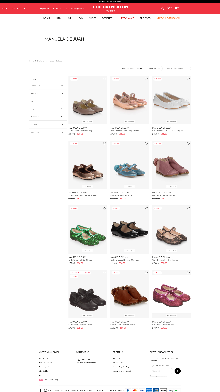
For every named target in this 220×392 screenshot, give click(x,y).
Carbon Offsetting (48, 376)
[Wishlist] (170, 8)
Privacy (109, 387)
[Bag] (178, 8)
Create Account (19, 9)
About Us (116, 355)
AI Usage (118, 387)
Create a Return (45, 359)
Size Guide (43, 368)
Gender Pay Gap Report (122, 363)
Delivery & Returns (46, 363)
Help (41, 372)
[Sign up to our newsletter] (178, 368)
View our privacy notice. (158, 372)
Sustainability (118, 359)
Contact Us (43, 355)
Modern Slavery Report (122, 368)
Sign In (5, 9)
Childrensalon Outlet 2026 (70, 387)
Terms (101, 387)
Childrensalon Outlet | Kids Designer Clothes (110, 8)
